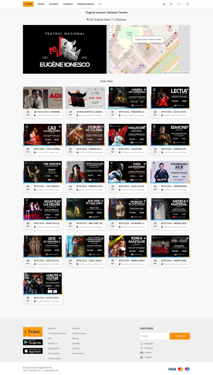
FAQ (49, 338)
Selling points (54, 348)
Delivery (75, 338)
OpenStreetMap (175, 72)
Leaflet (164, 72)
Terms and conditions (57, 333)
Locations (68, 4)
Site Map (76, 343)
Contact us (52, 343)
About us (52, 328)
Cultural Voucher (79, 333)
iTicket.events (78, 353)
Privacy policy (54, 353)
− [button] (110, 33)
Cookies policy (54, 358)
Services (75, 328)
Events (41, 4)
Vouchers (53, 4)
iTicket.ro (76, 348)
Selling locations (85, 4)
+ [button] (110, 29)
